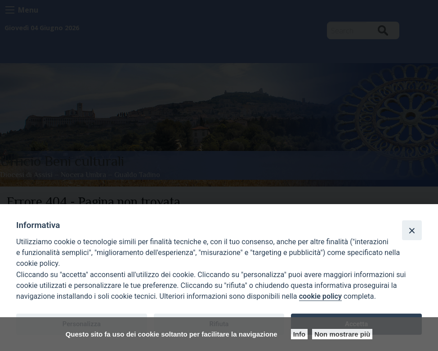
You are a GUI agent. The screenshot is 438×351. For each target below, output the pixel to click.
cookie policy (320, 296)
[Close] (412, 230)
